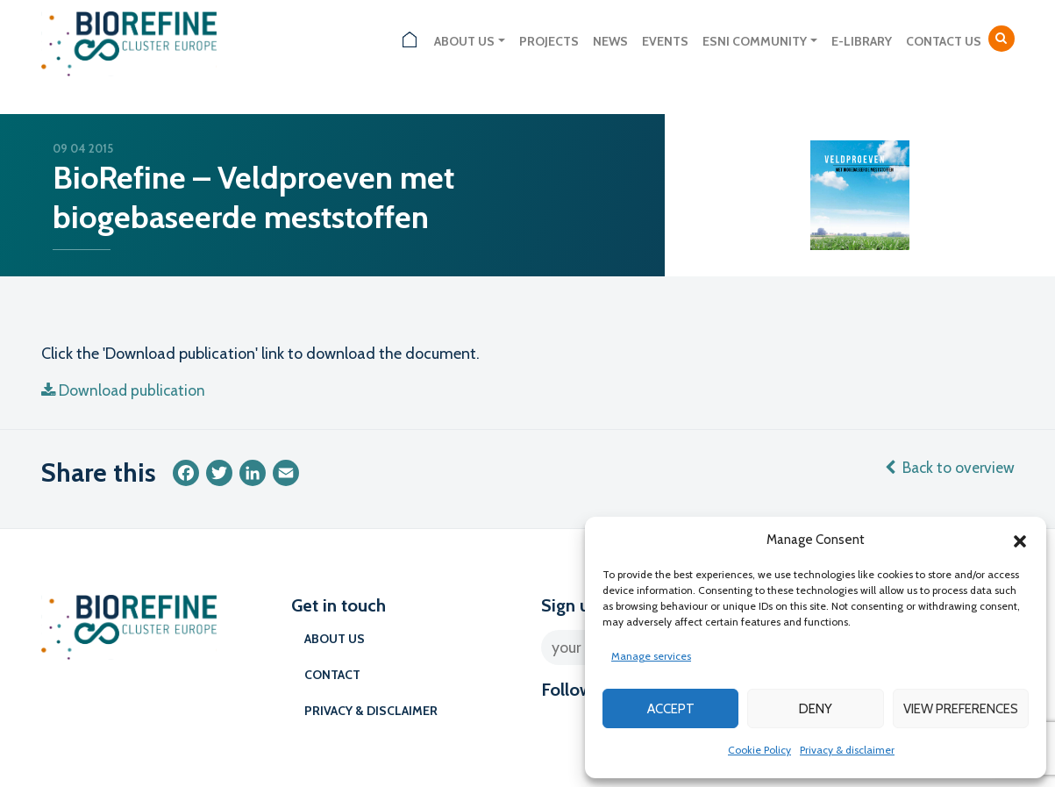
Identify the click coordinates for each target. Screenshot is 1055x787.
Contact (332, 675)
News (610, 41)
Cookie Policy (759, 749)
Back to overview (948, 467)
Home (409, 41)
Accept (671, 709)
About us (464, 41)
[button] (1020, 539)
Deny (815, 709)
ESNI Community (754, 41)
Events (665, 41)
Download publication (125, 390)
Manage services (651, 655)
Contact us (943, 41)
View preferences (960, 709)
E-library (861, 41)
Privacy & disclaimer (847, 749)
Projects (549, 41)
